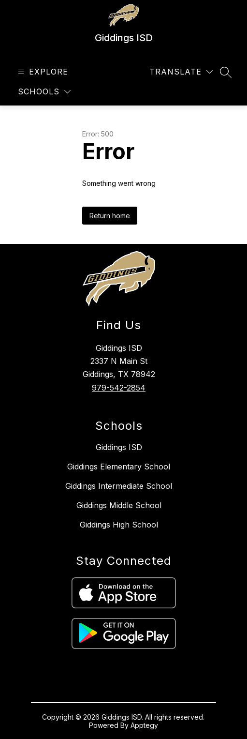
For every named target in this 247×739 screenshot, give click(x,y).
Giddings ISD (119, 447)
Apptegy (144, 725)
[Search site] (226, 72)
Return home (109, 215)
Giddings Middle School (118, 505)
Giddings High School (119, 524)
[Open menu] (41, 72)
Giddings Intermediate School (118, 486)
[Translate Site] (181, 72)
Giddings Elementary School (118, 466)
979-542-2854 (118, 387)
